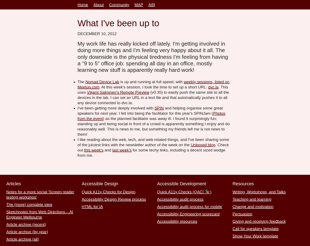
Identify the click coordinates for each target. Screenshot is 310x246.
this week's (93, 150)
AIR (151, 5)
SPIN (159, 108)
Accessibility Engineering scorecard (188, 214)
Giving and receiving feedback (259, 221)
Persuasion (242, 214)
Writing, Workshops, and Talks (259, 192)
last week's (122, 150)
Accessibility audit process (180, 199)
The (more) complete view (29, 204)
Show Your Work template (255, 236)
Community (119, 5)
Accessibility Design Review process (114, 199)
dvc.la (213, 87)
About (98, 5)
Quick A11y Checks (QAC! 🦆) (184, 192)
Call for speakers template (255, 228)
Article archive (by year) (27, 232)
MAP (139, 5)
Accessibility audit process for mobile (189, 206)
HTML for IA (92, 206)
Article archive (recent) (26, 224)
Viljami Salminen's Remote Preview (118, 92)
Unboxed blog (203, 145)
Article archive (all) (22, 239)
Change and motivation (252, 206)
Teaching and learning (251, 199)
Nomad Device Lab (102, 82)
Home (83, 5)
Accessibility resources (177, 221)
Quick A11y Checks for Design (108, 192)
